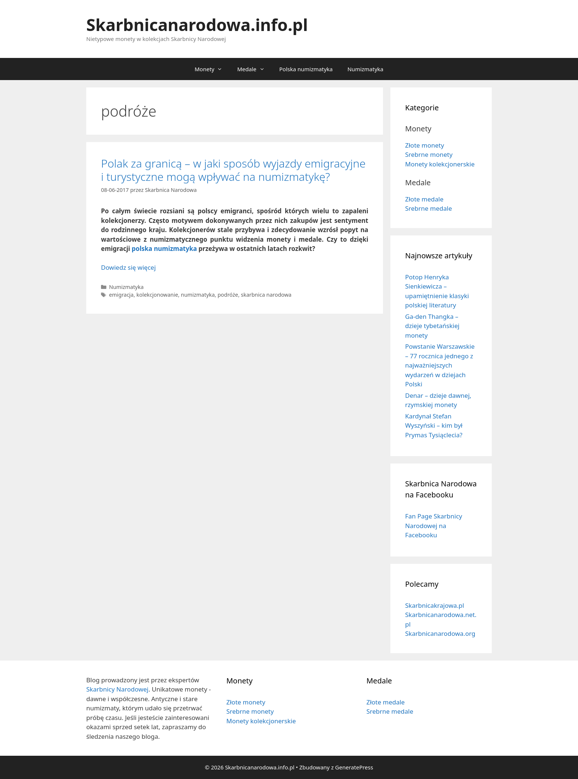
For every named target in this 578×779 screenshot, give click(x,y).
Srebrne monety (429, 154)
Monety (212, 69)
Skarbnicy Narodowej (117, 689)
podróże (227, 294)
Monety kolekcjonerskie (440, 164)
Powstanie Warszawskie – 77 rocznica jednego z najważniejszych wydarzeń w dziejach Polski (440, 365)
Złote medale (424, 199)
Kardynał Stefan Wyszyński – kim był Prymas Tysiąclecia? (434, 425)
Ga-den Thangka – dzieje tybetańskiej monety (432, 325)
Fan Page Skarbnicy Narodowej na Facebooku (433, 525)
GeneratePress (354, 767)
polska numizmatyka (164, 248)
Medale (254, 69)
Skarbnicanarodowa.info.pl (197, 24)
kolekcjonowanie (157, 294)
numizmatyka (198, 294)
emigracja (121, 294)
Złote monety (424, 145)
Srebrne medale (428, 208)
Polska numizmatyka (306, 69)
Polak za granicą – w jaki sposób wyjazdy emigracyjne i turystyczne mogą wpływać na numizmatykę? (233, 170)
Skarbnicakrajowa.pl (434, 605)
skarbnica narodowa (266, 294)
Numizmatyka (365, 69)
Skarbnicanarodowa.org (440, 633)
